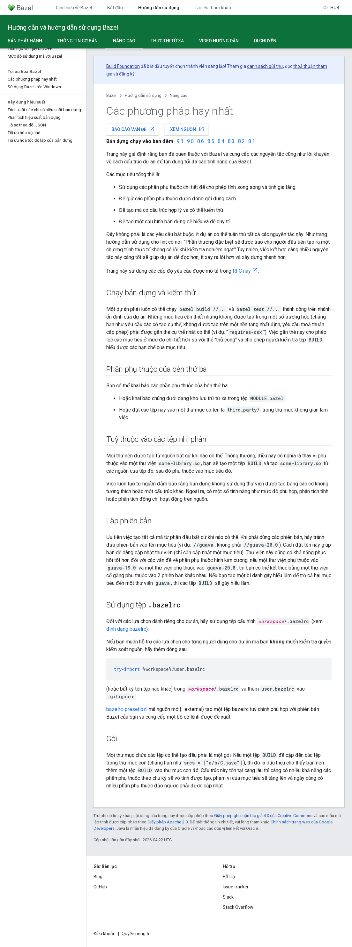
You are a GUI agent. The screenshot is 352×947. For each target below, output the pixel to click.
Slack (228, 897)
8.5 (210, 141)
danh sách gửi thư (265, 66)
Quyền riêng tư (136, 933)
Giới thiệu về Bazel (74, 7)
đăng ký (127, 73)
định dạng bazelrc (126, 629)
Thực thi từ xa (167, 40)
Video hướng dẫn (219, 40)
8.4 (221, 141)
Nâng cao (179, 95)
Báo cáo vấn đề (133, 129)
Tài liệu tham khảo (213, 7)
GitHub (331, 7)
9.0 (190, 141)
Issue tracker (236, 886)
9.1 (180, 141)
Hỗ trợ (229, 876)
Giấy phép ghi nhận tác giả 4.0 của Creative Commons (263, 815)
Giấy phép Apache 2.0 (167, 822)
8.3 (231, 141)
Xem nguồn (187, 129)
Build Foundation (123, 66)
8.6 (200, 141)
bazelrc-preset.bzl (126, 709)
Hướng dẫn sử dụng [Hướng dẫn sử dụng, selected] (158, 7)
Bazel (111, 95)
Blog (98, 876)
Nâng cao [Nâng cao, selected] (124, 40)
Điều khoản (105, 933)
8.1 (251, 141)
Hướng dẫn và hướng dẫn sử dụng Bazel (63, 27)
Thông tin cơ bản (77, 40)
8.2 (241, 141)
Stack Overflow (238, 907)
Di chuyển (265, 40)
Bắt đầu (115, 7)
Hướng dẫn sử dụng (143, 95)
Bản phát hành (25, 40)
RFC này (242, 271)
